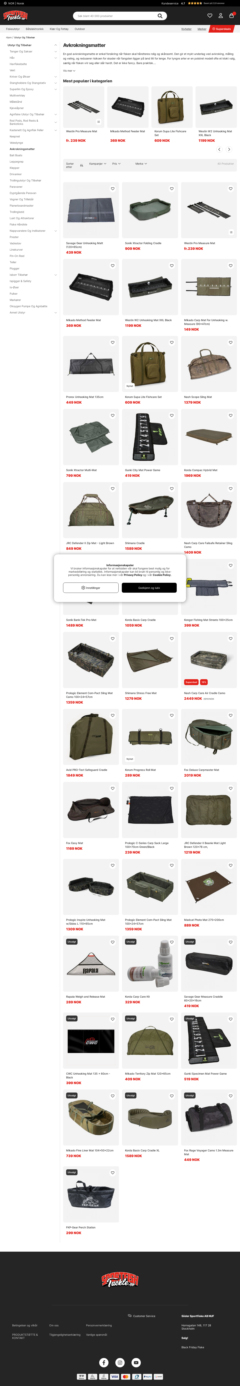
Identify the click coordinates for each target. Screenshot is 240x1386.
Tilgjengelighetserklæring (65, 1334)
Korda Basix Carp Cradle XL (142, 1150)
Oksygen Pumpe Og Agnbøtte (28, 306)
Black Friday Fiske (192, 1347)
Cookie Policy (162, 574)
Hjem (9, 37)
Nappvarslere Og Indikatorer (31, 230)
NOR (16, 3)
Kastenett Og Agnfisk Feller (31, 130)
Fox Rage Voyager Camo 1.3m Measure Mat (208, 1152)
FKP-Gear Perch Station (80, 1227)
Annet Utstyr (31, 312)
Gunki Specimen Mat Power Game (205, 1073)
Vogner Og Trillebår (22, 199)
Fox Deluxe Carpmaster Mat (201, 769)
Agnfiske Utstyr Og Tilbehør (31, 114)
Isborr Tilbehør (31, 274)
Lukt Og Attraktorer (22, 218)
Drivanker (16, 174)
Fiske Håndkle (18, 224)
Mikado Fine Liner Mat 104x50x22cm (89, 1150)
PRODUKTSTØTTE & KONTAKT (25, 1336)
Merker (202, 28)
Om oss (54, 1325)
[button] (208, 3)
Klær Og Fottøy (59, 28)
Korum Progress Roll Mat (140, 769)
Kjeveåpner (17, 108)
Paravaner (16, 186)
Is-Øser (14, 287)
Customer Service (144, 1316)
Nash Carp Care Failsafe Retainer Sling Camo (208, 544)
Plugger (14, 268)
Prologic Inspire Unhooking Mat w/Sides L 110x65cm (85, 921)
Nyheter (186, 28)
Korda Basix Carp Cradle (140, 619)
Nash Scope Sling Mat (198, 396)
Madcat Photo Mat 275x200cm (204, 919)
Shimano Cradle (135, 543)
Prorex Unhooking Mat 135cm (84, 396)
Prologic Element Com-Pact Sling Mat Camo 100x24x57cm (89, 694)
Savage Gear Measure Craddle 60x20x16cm (203, 998)
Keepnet (15, 136)
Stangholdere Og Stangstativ (31, 82)
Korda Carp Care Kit (137, 996)
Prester (14, 237)
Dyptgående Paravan (23, 193)
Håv (31, 57)
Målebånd (16, 101)
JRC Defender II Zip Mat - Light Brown (90, 543)
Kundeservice (170, 3)
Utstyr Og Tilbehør (24, 37)
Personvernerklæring (99, 1325)
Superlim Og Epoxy (31, 89)
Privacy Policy (133, 574)
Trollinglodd (17, 211)
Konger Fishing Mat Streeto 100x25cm (208, 619)
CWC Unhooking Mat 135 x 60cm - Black (88, 1075)
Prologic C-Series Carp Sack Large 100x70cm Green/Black (147, 844)
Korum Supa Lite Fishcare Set (170, 133)
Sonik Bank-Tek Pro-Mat (81, 619)
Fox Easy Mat (74, 843)
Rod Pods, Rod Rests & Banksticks (31, 122)
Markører (15, 299)
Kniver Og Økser (31, 76)
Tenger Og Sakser (31, 51)
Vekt (12, 70)
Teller (13, 262)
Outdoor (80, 28)
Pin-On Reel (17, 255)
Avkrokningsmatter (22, 149)
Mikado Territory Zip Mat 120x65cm (147, 1073)
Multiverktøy (17, 95)
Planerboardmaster (21, 205)
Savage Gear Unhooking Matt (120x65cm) (84, 245)
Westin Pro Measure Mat (81, 131)
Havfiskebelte (18, 64)
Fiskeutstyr (13, 28)
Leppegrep (17, 161)
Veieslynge (16, 142)
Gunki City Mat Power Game (142, 470)
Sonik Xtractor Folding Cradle (143, 243)
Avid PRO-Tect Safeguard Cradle (86, 769)
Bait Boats (16, 155)
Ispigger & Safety (20, 281)
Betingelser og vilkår (24, 1325)
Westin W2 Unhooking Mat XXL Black (215, 133)
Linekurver (16, 249)
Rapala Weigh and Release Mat (85, 996)
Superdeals (221, 28)
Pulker (13, 293)
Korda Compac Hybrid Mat (200, 470)
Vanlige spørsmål (96, 1334)
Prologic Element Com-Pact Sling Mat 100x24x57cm (148, 921)
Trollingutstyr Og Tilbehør (25, 180)
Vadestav (15, 243)
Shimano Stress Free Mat (141, 693)
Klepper (14, 167)
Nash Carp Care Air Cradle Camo (204, 693)
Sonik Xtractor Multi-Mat (81, 470)
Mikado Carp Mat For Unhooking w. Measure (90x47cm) (206, 321)
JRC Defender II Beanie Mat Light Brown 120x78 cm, (205, 844)
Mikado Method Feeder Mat (127, 131)
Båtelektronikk (35, 28)
